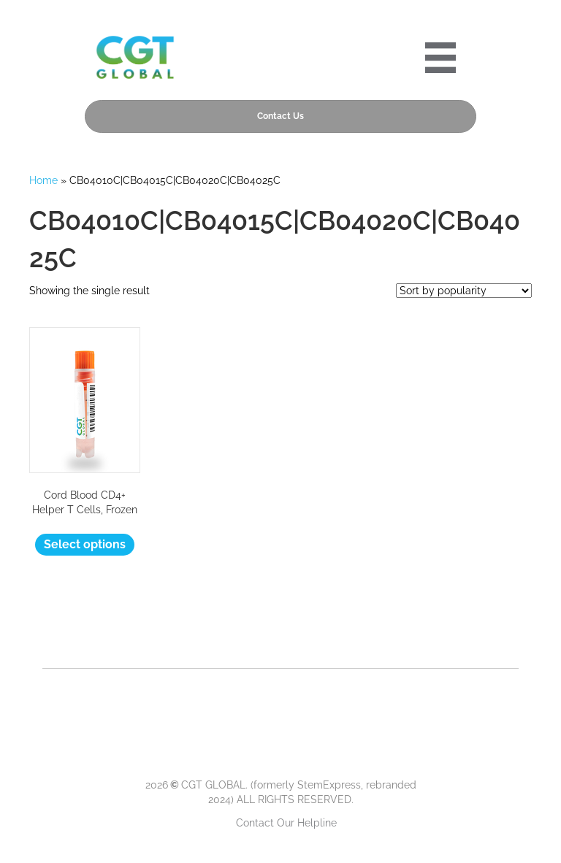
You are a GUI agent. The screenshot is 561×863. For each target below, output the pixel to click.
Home (43, 180)
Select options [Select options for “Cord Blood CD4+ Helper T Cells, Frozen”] (85, 544)
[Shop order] (464, 290)
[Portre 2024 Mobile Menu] (440, 57)
